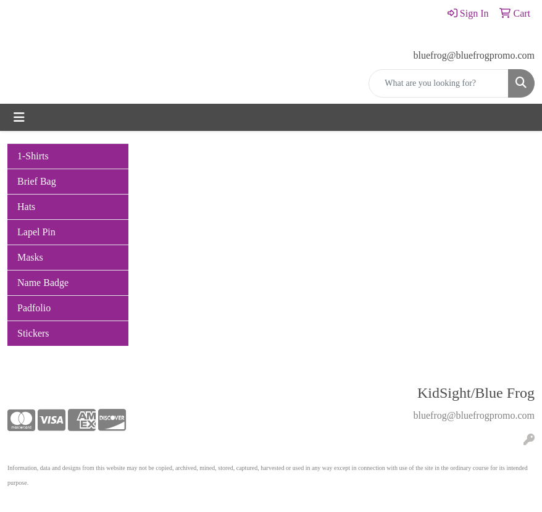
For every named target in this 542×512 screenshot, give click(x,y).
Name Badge (43, 282)
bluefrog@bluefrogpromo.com (474, 55)
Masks (30, 257)
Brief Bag (36, 181)
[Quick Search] (439, 83)
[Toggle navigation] (19, 117)
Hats (26, 206)
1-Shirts (33, 156)
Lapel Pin (36, 232)
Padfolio (34, 308)
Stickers (33, 333)
